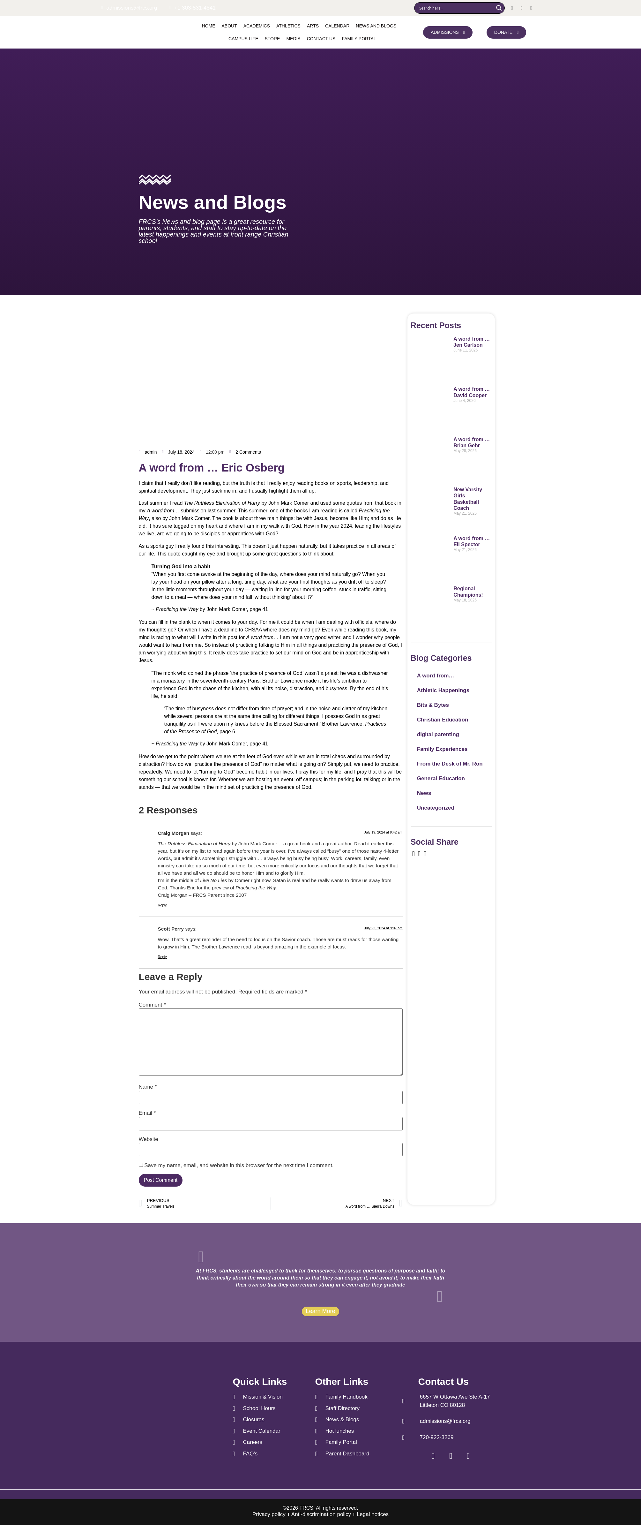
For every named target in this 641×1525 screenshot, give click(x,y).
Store (272, 38)
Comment (152, 1005)
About (229, 25)
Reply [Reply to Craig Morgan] (162, 905)
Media (293, 38)
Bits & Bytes (433, 705)
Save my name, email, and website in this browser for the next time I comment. (238, 1165)
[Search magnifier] (499, 8)
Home (208, 25)
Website (148, 1139)
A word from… (435, 676)
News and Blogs (376, 25)
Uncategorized (435, 808)
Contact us (321, 38)
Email (147, 1113)
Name (148, 1087)
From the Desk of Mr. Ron (450, 764)
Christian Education (442, 720)
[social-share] (413, 854)
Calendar (337, 25)
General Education (441, 778)
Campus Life (243, 38)
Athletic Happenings (443, 690)
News (424, 793)
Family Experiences (442, 749)
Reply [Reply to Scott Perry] (162, 957)
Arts (313, 25)
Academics (256, 25)
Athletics (288, 25)
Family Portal (359, 38)
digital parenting (438, 734)
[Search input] (455, 8)
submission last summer (191, 510)
